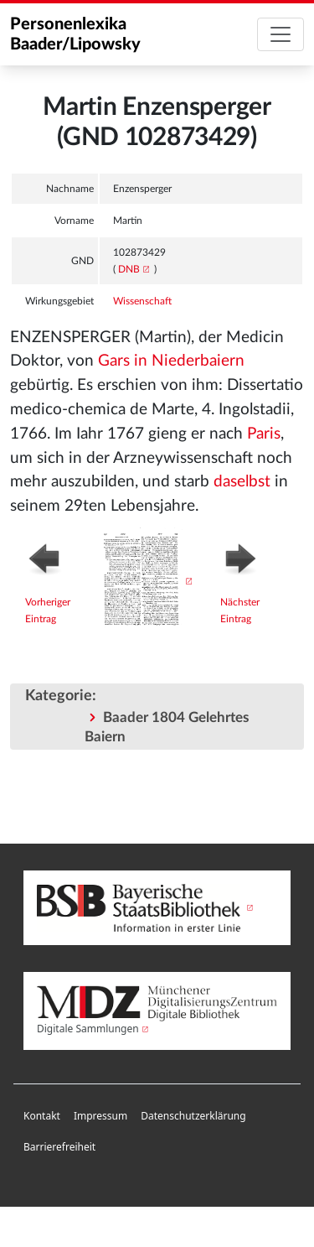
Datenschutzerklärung (193, 1116)
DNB (129, 269)
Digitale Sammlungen (88, 1028)
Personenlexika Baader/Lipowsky (75, 34)
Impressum (100, 1116)
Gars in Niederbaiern (171, 361)
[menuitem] (41, 1116)
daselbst (242, 482)
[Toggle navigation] (280, 34)
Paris (264, 434)
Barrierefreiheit (59, 1147)
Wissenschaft (142, 301)
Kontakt (41, 1116)
